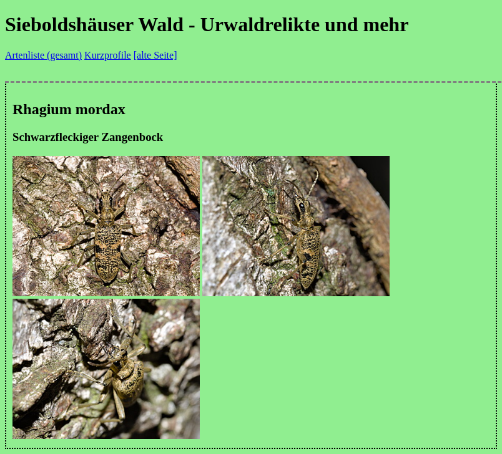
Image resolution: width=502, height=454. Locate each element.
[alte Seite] (155, 55)
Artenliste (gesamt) (43, 55)
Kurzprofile (107, 55)
